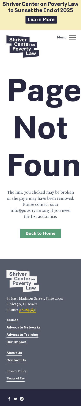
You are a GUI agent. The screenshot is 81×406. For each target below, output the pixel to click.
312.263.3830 (27, 309)
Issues (12, 320)
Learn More (41, 19)
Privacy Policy (16, 371)
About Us (14, 353)
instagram (22, 399)
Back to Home (40, 233)
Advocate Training (22, 335)
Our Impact (16, 342)
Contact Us (16, 360)
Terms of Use (15, 378)
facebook (9, 399)
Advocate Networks (23, 327)
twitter (15, 399)
